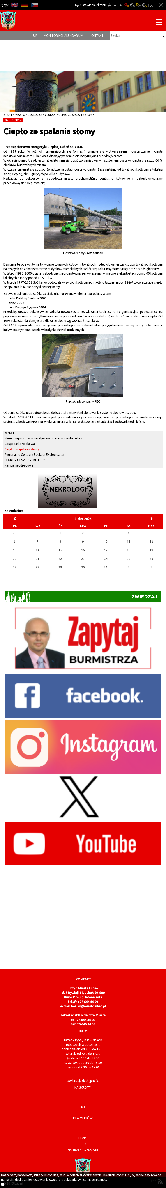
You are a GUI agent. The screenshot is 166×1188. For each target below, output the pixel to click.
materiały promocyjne (83, 1149)
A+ (109, 5)
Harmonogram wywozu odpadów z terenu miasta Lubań (43, 438)
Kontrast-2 (144, 5)
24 (106, 559)
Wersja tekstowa (151, 5)
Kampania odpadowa (19, 465)
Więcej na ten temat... (93, 1179)
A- (121, 5)
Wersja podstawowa (126, 5)
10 (106, 541)
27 (14, 567)
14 (37, 550)
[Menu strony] (159, 23)
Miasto (20, 114)
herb (83, 1143)
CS (34, 5)
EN (14, 5)
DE (24, 5)
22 (60, 559)
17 (106, 550)
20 (14, 559)
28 (37, 567)
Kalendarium (72, 35)
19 (151, 550)
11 (128, 541)
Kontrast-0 (132, 5)
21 (37, 559)
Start (8, 114)
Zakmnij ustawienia (161, 5)
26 (151, 559)
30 (83, 567)
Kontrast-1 (138, 5)
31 (106, 567)
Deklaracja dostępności (83, 1081)
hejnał (83, 1138)
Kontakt (97, 35)
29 (60, 567)
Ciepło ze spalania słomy (76, 114)
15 (60, 550)
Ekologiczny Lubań (42, 114)
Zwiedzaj (81, 596)
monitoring (53, 35)
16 (83, 550)
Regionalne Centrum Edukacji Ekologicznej (34, 454)
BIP (35, 35)
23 (83, 559)
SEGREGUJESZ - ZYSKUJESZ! (25, 460)
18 (128, 550)
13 (14, 550)
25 (128, 559)
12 (151, 541)
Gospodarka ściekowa (20, 444)
